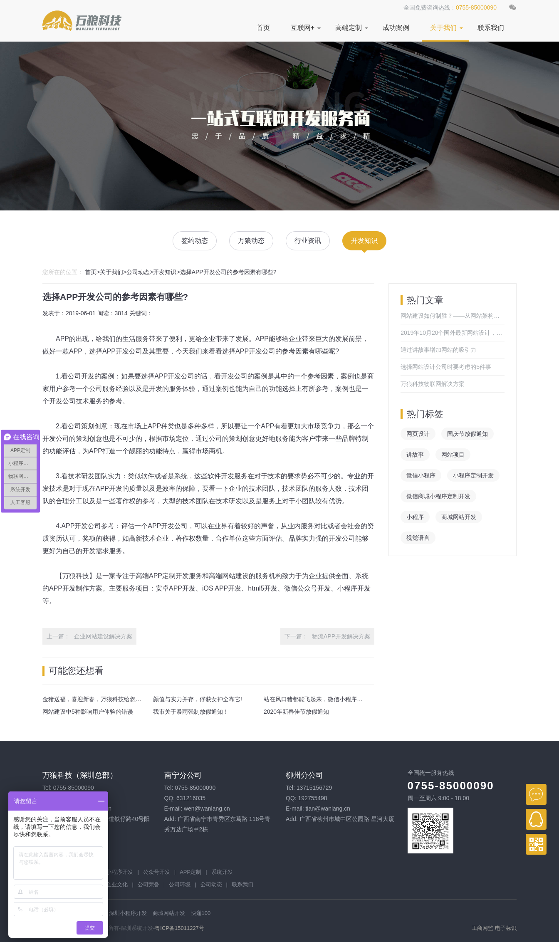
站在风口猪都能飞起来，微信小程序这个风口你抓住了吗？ (339, 699)
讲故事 (415, 454)
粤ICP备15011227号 (179, 928)
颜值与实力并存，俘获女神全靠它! (197, 699)
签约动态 (194, 240)
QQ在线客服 (536, 819)
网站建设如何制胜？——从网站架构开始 (453, 315)
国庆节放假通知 (467, 433)
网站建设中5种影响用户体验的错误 (87, 711)
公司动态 (138, 272)
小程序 (415, 517)
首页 (263, 27)
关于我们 (443, 27)
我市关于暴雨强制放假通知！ (191, 711)
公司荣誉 (148, 884)
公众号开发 (156, 872)
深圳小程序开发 (128, 913)
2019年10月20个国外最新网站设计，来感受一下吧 (453, 332)
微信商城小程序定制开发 (438, 496)
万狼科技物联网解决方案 (433, 384)
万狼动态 (251, 240)
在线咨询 (536, 794)
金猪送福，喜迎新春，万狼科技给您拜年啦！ (100, 699)
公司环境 (179, 884)
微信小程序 (420, 475)
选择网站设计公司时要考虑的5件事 (446, 366)
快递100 (201, 913)
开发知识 (364, 240)
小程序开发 (119, 872)
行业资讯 (307, 240)
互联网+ (302, 27)
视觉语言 (418, 537)
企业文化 (117, 884)
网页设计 (418, 433)
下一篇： (296, 636)
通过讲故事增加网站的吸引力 (438, 349)
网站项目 (453, 454)
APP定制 (190, 872)
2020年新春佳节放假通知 (296, 711)
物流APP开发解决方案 (341, 636)
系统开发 (222, 872)
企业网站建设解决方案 (103, 636)
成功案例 (396, 27)
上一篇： (58, 636)
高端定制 (348, 27)
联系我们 (490, 27)
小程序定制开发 (473, 475)
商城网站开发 (458, 517)
